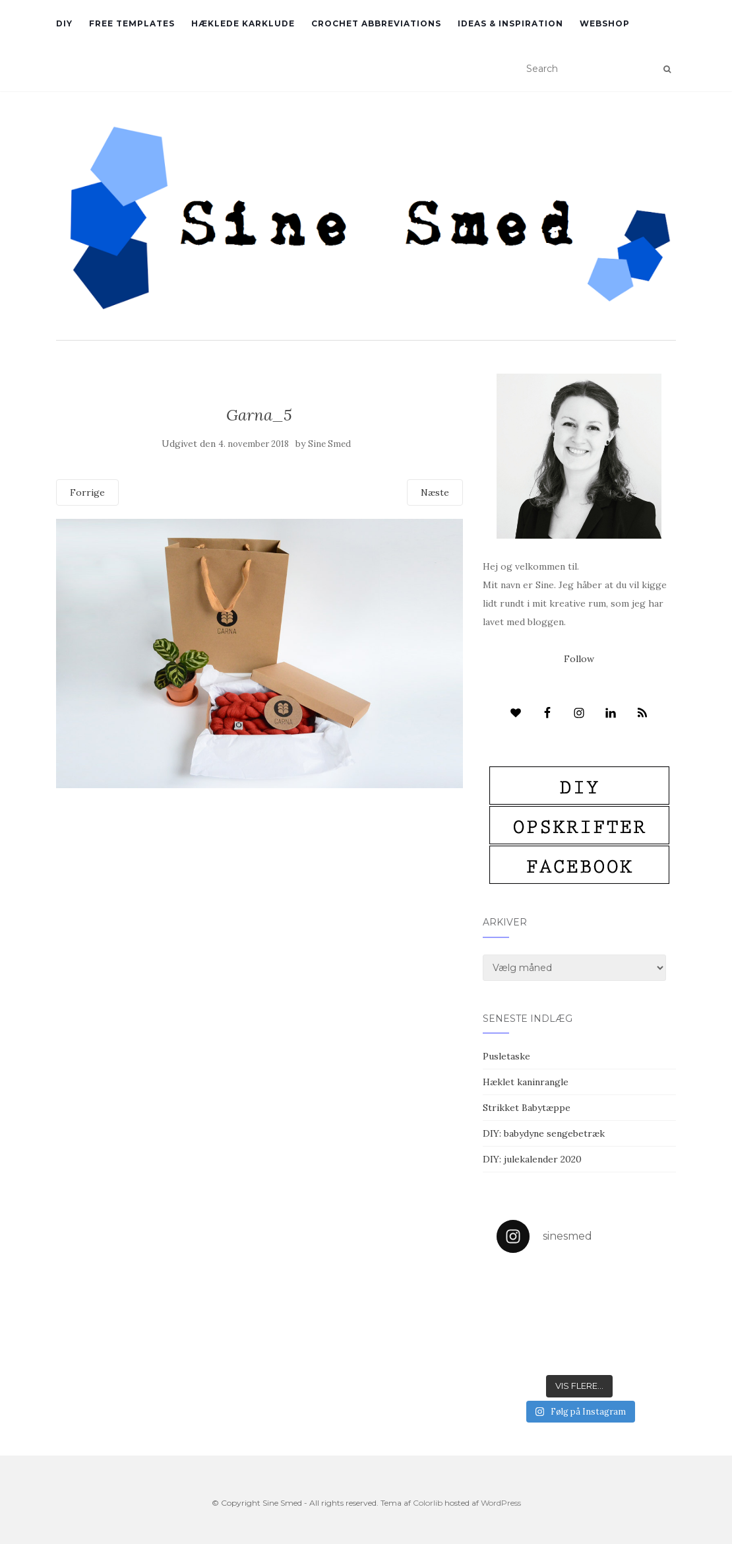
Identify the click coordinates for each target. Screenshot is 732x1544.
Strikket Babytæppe (526, 1108)
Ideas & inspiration (510, 23)
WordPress (501, 1503)
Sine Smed (329, 444)
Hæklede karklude (243, 23)
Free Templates (132, 23)
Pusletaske (506, 1056)
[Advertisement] (259, 883)
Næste (435, 492)
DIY (64, 23)
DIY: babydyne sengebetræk (544, 1133)
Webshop (605, 23)
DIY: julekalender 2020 (532, 1159)
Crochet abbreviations (376, 23)
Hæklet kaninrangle (525, 1082)
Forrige (87, 492)
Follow (579, 659)
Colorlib (427, 1503)
